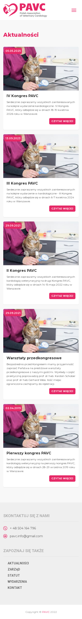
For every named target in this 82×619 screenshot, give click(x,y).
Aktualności (18, 563)
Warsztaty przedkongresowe (34, 358)
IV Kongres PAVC (22, 96)
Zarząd (14, 569)
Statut (14, 575)
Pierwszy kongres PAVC (29, 453)
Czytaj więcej (62, 121)
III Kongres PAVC (22, 183)
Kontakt (15, 587)
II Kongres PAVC (22, 271)
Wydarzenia (17, 581)
